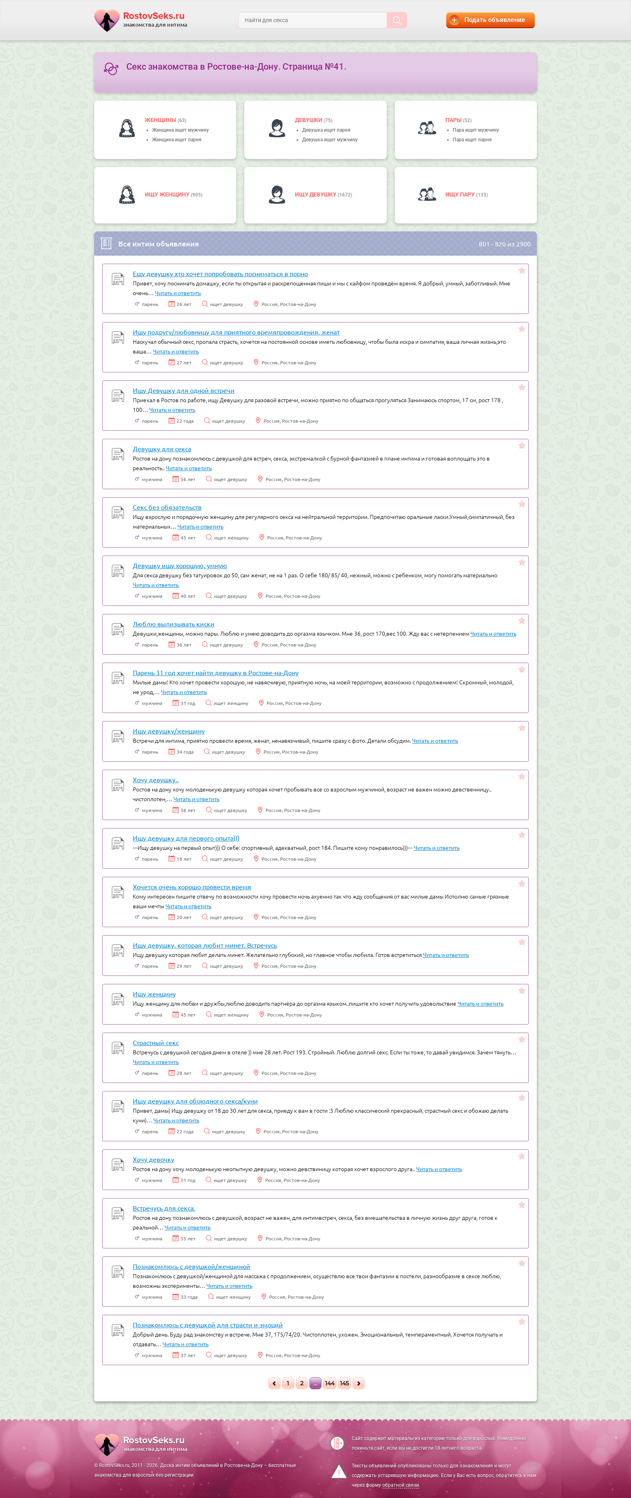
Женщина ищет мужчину (180, 130)
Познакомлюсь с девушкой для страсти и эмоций (208, 1324)
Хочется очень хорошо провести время (192, 886)
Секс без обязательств (167, 507)
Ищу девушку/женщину (169, 731)
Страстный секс (156, 1042)
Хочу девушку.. (156, 779)
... (315, 1383)
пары (454, 120)
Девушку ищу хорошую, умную (180, 565)
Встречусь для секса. (164, 1208)
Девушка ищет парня (326, 130)
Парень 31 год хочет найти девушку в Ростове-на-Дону (216, 672)
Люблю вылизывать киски (173, 624)
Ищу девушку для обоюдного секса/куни (195, 1101)
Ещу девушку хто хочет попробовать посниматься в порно (220, 273)
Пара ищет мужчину (476, 130)
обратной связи (400, 1485)
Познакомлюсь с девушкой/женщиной (191, 1266)
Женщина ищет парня (177, 140)
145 (344, 1383)
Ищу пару (460, 194)
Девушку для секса (162, 448)
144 (329, 1383)
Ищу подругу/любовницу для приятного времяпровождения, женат (236, 332)
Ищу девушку (316, 194)
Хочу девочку (153, 1159)
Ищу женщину (168, 194)
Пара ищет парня (472, 140)
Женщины (161, 120)
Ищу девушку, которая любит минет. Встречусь (205, 945)
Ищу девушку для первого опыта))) (186, 838)
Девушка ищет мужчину (330, 140)
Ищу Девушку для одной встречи (184, 390)
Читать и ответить (178, 292)
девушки (309, 120)
